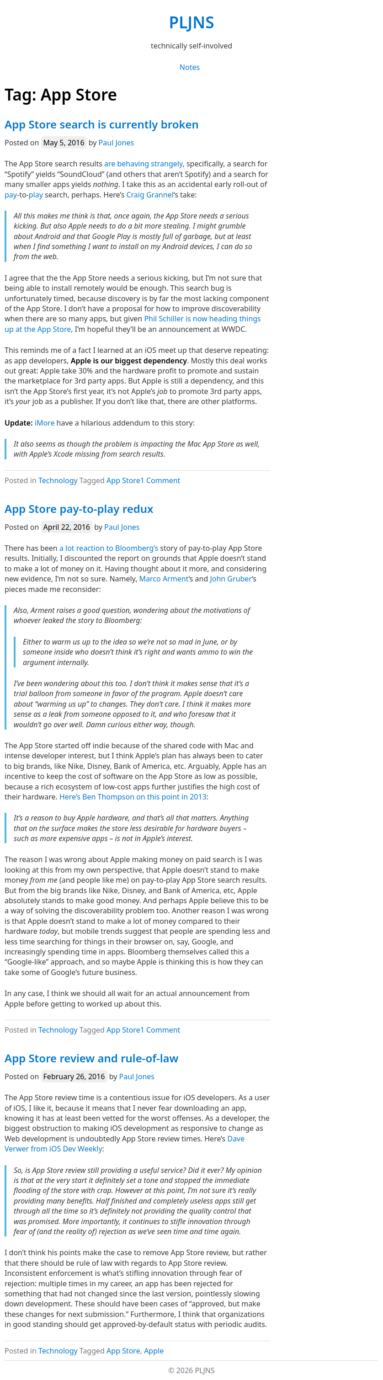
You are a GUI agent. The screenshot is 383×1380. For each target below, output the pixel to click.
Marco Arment (164, 579)
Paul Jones (116, 143)
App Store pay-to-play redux (79, 508)
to (109, 548)
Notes (190, 67)
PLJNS (191, 22)
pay (11, 195)
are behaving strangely (143, 164)
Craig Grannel (149, 195)
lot (69, 548)
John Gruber (231, 579)
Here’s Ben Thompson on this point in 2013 (133, 797)
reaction (90, 548)
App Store (123, 480)
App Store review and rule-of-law (92, 1058)
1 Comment (160, 480)
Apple (154, 1351)
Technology (58, 480)
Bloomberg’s (136, 548)
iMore (45, 423)
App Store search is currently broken (102, 124)
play (36, 195)
